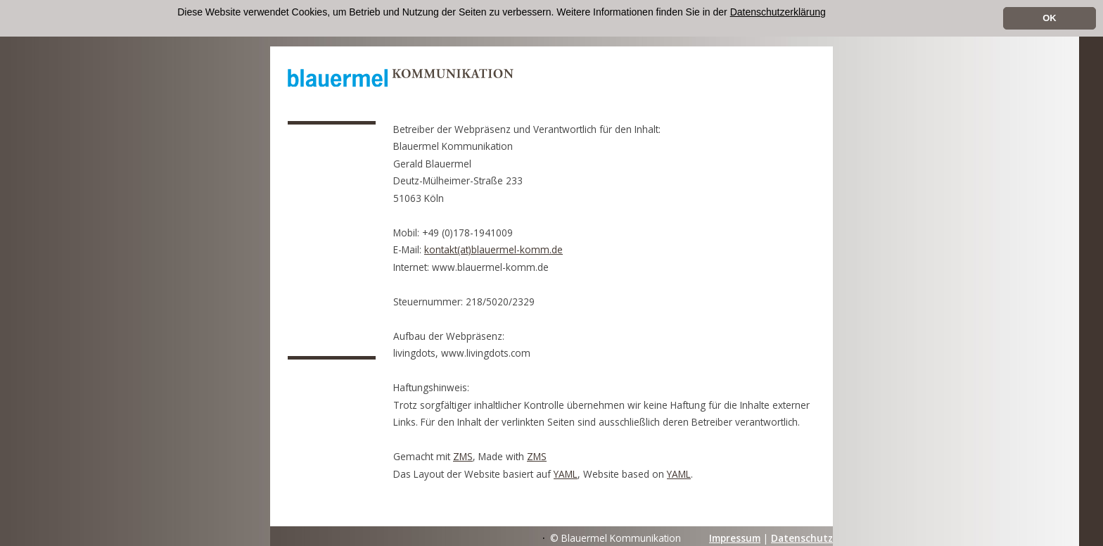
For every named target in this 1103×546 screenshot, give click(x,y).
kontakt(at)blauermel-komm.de (493, 249)
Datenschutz (802, 538)
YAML (566, 474)
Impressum (734, 538)
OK (1050, 18)
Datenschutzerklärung (778, 12)
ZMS (463, 456)
